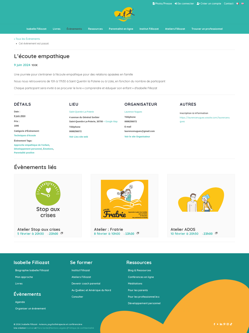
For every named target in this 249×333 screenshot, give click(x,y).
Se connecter (184, 3)
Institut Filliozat (81, 270)
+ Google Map (111, 121)
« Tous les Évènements (27, 38)
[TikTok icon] (231, 324)
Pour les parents (138, 290)
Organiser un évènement (30, 308)
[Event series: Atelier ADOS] (216, 233)
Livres (19, 283)
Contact (228, 3)
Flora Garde (42, 328)
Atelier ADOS (183, 229)
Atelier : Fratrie (108, 229)
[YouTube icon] (217, 324)
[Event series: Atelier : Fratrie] (138, 233)
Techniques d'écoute (25, 135)
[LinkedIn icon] (221, 324)
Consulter (77, 296)
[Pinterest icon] (224, 324)
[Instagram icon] (227, 324)
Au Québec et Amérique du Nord (91, 290)
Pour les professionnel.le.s (143, 296)
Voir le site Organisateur (137, 136)
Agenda (20, 302)
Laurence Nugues (133, 111)
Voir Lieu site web (78, 136)
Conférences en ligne (141, 277)
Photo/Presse (162, 3)
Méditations (135, 283)
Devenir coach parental (86, 283)
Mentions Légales (58, 328)
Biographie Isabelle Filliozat (32, 270)
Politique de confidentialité (81, 328)
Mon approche (24, 277)
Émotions (48, 149)
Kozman (30, 328)
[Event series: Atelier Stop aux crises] (62, 233)
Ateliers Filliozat (81, 277)
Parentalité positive (24, 152)
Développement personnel (28, 149)
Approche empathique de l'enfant (31, 145)
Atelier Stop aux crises (38, 229)
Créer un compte (209, 3)
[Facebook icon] (214, 324)
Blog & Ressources (139, 270)
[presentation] (48, 199)
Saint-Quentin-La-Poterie (81, 111)
